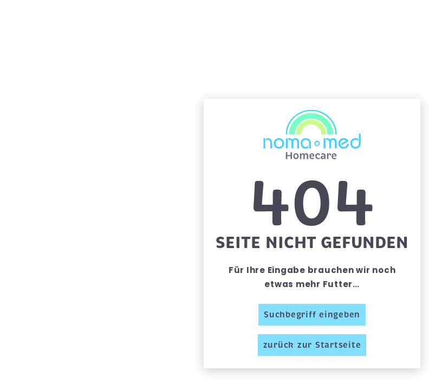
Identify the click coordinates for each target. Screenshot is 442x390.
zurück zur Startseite (312, 345)
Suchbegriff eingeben (312, 315)
